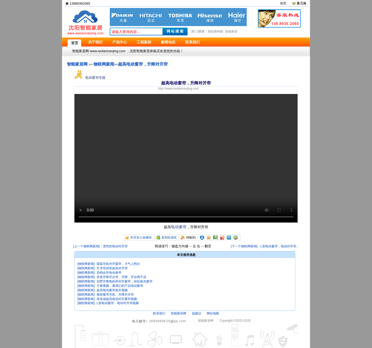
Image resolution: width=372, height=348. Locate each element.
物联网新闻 (104, 64)
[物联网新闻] (86, 264)
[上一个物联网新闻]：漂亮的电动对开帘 (100, 246)
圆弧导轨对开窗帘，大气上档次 (118, 264)
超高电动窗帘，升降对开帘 (143, 64)
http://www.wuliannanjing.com (178, 88)
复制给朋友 (169, 237)
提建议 (196, 313)
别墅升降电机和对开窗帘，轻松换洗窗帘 (124, 281)
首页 (283, 3)
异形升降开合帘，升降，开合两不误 (121, 277)
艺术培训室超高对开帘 (112, 268)
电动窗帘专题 (89, 78)
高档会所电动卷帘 (109, 272)
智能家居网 (77, 64)
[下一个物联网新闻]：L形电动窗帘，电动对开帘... (265, 246)
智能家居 (231, 31)
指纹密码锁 (215, 31)
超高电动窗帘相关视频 (112, 290)
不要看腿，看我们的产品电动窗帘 (120, 286)
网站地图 (213, 313)
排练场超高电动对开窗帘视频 (117, 299)
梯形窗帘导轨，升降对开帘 (115, 294)
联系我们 (159, 313)
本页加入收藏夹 (141, 237)
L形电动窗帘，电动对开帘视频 (118, 303)
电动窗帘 (179, 227)
